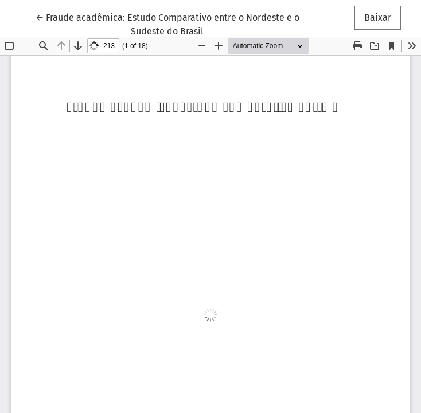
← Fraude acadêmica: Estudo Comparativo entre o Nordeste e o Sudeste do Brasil (167, 23)
